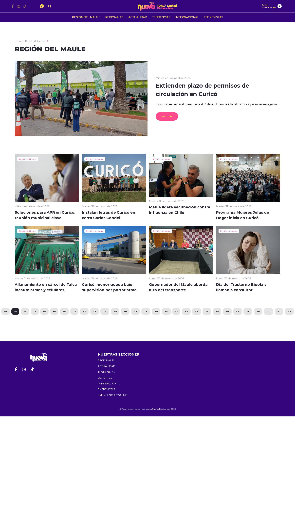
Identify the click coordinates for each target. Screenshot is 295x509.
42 (290, 311)
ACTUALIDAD (137, 17)
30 (166, 311)
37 (238, 311)
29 (156, 311)
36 (227, 311)
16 (24, 311)
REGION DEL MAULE (86, 17)
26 (125, 311)
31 (176, 311)
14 (5, 311)
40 (269, 311)
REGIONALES (114, 17)
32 (186, 311)
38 (248, 311)
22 (84, 311)
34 (207, 311)
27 (135, 311)
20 (64, 311)
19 (54, 311)
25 (115, 311)
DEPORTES (105, 378)
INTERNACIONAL (187, 17)
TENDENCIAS (161, 17)
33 (196, 311)
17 (34, 311)
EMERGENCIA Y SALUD (112, 395)
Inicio (18, 41)
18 (44, 311)
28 (146, 311)
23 (94, 311)
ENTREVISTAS (213, 17)
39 (258, 311)
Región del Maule (35, 41)
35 (217, 311)
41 (279, 311)
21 (74, 311)
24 (105, 311)
